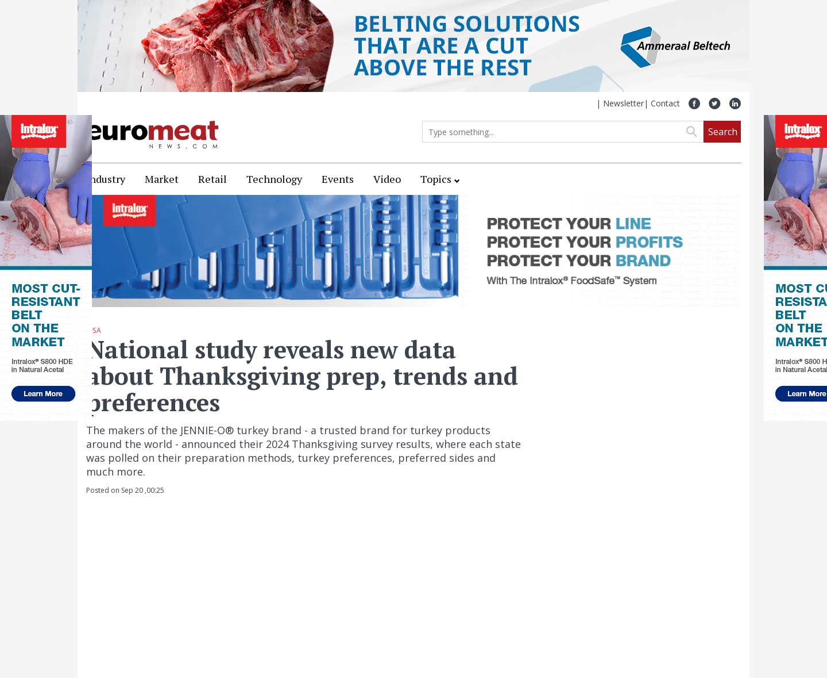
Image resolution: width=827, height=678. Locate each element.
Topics (435, 179)
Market (162, 179)
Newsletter (623, 103)
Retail (212, 179)
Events (338, 179)
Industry (105, 179)
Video (387, 179)
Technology (274, 179)
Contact (665, 103)
